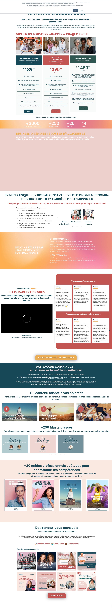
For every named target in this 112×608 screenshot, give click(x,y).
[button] (57, 217)
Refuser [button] (82, 10)
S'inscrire (28, 111)
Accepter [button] (75, 10)
